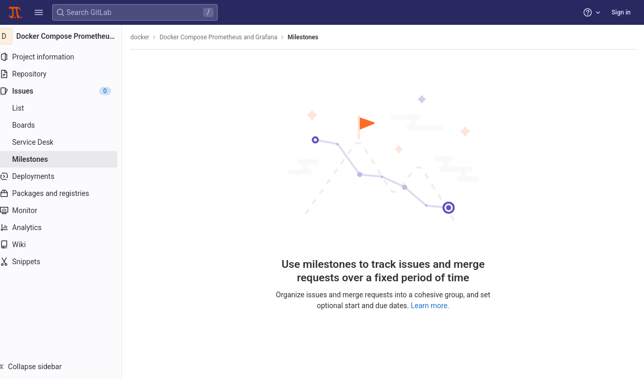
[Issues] (66, 91)
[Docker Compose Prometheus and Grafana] (66, 36)
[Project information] (66, 57)
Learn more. (435, 305)
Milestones (313, 37)
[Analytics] (66, 227)
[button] (38, 12)
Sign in (621, 12)
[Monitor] (66, 210)
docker (150, 37)
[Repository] (66, 74)
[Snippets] (66, 261)
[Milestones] (66, 159)
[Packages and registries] (66, 193)
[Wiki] (66, 244)
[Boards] (66, 125)
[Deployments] (66, 176)
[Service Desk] (66, 142)
